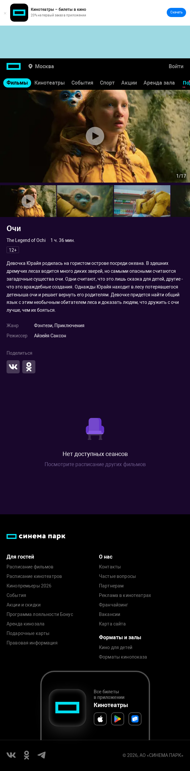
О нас (105, 557)
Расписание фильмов (30, 566)
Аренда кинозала (26, 624)
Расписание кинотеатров (34, 576)
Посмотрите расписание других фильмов (95, 464)
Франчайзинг (113, 605)
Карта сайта (112, 624)
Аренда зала (159, 83)
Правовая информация (32, 643)
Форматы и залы (120, 637)
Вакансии (109, 614)
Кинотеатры (49, 83)
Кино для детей (115, 647)
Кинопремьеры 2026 (29, 585)
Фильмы (17, 83)
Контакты (110, 566)
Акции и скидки (24, 605)
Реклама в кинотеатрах (125, 595)
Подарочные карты (28, 633)
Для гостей (20, 557)
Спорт (107, 83)
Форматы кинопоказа (123, 657)
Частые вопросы (117, 576)
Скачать (176, 12)
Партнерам (111, 585)
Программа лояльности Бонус (40, 614)
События (82, 83)
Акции (129, 83)
